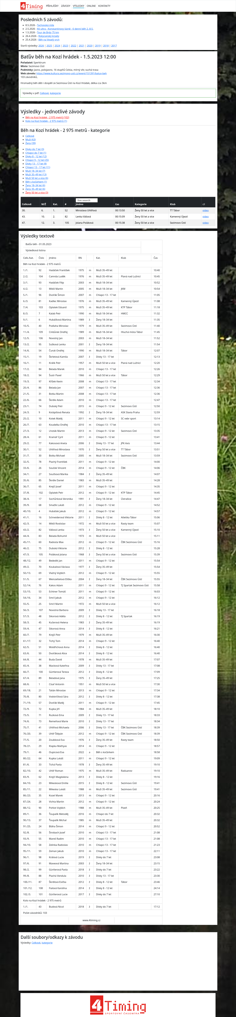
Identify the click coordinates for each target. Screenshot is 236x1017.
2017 (114, 45)
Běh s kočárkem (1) (36, 181)
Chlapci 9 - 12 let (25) (37, 160)
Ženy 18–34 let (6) (35, 185)
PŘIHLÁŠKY (52, 6)
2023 (65, 45)
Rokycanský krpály (48, 36)
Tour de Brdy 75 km (48, 32)
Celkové (44, 93)
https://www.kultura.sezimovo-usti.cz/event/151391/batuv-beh (71, 73)
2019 (98, 45)
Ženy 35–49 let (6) (35, 189)
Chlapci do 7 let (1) (35, 152)
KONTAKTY (104, 6)
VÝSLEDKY (78, 6)
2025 (49, 45)
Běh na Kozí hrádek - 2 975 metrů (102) (47, 117)
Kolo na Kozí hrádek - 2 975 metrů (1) (46, 121)
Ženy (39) (30, 143)
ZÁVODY (65, 6)
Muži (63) (30, 139)
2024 (57, 45)
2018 (106, 45)
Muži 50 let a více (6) (36, 178)
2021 (81, 45)
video (206, 210)
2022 (73, 45)
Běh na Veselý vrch (48, 39)
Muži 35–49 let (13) (36, 174)
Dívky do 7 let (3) (34, 149)
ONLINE (91, 6)
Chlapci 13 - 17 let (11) (37, 167)
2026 (41, 45)
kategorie (55, 93)
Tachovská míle (45, 25)
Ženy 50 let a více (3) (36, 192)
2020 (90, 45)
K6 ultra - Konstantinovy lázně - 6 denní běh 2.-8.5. (65, 28)
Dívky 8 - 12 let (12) (36, 156)
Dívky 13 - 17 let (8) (36, 163)
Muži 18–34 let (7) (35, 171)
